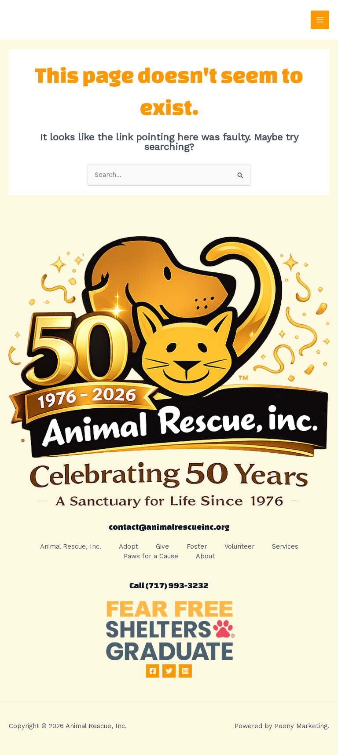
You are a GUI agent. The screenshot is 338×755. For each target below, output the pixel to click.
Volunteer (239, 546)
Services (285, 546)
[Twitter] (169, 671)
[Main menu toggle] (320, 20)
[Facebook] (152, 671)
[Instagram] (185, 671)
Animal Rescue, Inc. (70, 546)
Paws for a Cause (151, 556)
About (205, 556)
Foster (197, 546)
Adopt (128, 546)
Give (162, 546)
